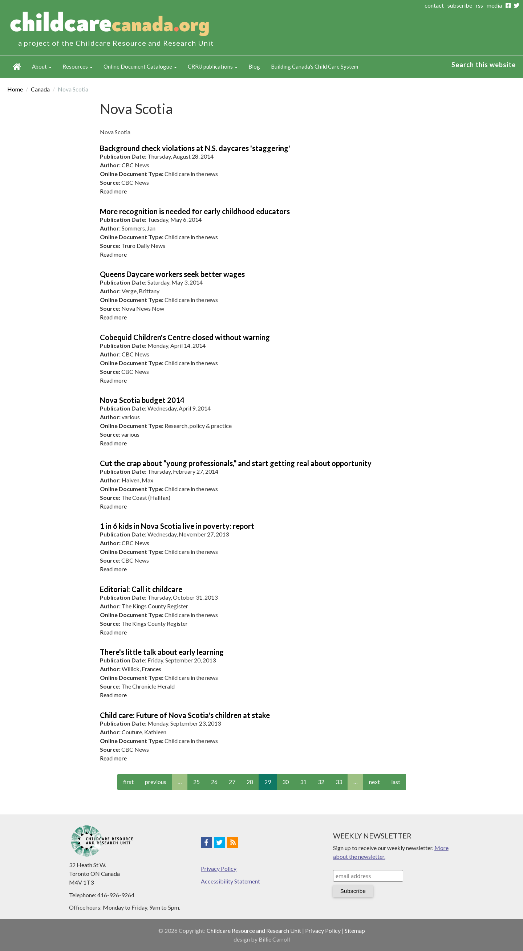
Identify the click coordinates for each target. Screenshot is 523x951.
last (395, 781)
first (128, 781)
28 (250, 781)
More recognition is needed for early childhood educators (195, 211)
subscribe (459, 5)
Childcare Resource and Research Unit (254, 930)
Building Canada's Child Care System (314, 66)
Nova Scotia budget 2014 (142, 400)
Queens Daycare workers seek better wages (172, 274)
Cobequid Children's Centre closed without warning (185, 337)
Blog (254, 66)
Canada (40, 89)
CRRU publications (213, 66)
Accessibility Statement (230, 881)
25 (196, 781)
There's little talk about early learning (162, 652)
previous (155, 781)
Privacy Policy (218, 868)
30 (285, 781)
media (494, 5)
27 (232, 781)
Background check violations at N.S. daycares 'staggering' (195, 148)
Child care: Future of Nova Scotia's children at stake (185, 715)
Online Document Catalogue (140, 66)
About (42, 66)
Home (17, 67)
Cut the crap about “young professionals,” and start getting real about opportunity (236, 463)
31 (303, 781)
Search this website (483, 65)
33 (339, 781)
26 (214, 781)
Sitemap (355, 930)
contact (434, 5)
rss (479, 5)
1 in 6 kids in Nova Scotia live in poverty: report (177, 526)
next (374, 781)
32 (321, 781)
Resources (77, 66)
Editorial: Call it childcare (141, 589)
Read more (113, 191)
